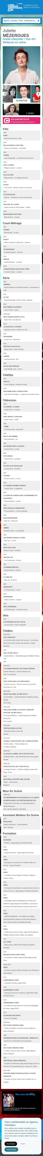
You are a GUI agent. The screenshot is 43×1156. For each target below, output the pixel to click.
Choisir (22, 1144)
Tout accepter (11, 1149)
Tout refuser (11, 1144)
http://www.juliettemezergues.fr (23, 122)
